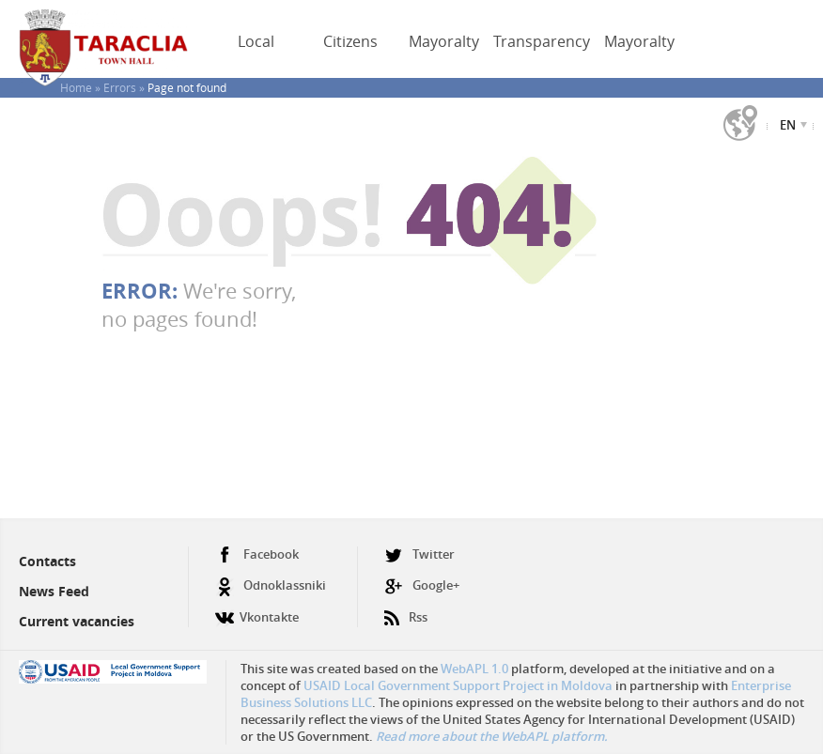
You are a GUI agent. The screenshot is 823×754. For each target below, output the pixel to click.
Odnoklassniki (270, 585)
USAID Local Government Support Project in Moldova (458, 685)
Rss (405, 609)
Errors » (125, 87)
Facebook (257, 554)
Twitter (419, 554)
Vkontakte (257, 609)
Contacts (47, 561)
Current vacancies (76, 621)
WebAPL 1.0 (474, 668)
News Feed (54, 591)
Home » (81, 87)
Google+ (421, 585)
